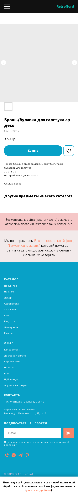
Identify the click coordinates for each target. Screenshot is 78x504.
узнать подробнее (38, 490)
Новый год (10, 285)
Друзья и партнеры (15, 385)
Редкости (9, 321)
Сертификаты (12, 361)
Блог (7, 373)
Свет (7, 315)
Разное (8, 333)
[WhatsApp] (13, 455)
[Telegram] (20, 455)
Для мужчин (11, 327)
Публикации (11, 379)
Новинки (9, 291)
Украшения (10, 309)
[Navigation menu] (7, 7)
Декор (8, 297)
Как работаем (12, 349)
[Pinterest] (27, 455)
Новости (9, 367)
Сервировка (11, 303)
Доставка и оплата (15, 355)
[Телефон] (6, 455)
